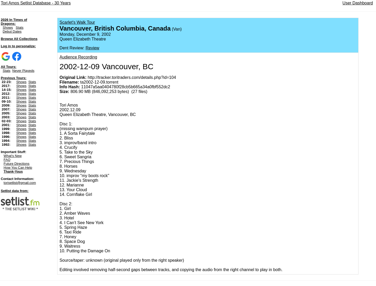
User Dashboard (358, 3)
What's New (13, 156)
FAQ (7, 160)
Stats (20, 28)
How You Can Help (18, 168)
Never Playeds (23, 71)
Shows (8, 28)
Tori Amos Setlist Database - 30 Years (36, 3)
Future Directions (17, 164)
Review (92, 48)
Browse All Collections (19, 39)
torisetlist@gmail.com (20, 183)
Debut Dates (12, 31)
